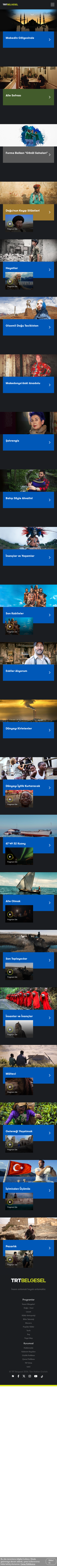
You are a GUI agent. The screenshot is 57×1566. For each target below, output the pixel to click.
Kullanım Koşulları (29, 1351)
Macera (28, 1323)
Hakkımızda (28, 1348)
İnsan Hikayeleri (28, 1304)
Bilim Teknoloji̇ (28, 1319)
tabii (28, 1367)
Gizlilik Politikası (28, 1355)
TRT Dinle (28, 1363)
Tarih (28, 1330)
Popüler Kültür (28, 1327)
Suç (28, 1334)
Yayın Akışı (28, 1338)
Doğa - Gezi (28, 1308)
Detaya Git (28, 39)
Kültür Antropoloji (28, 1315)
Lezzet (28, 1311)
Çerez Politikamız (28, 1564)
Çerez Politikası (28, 1359)
